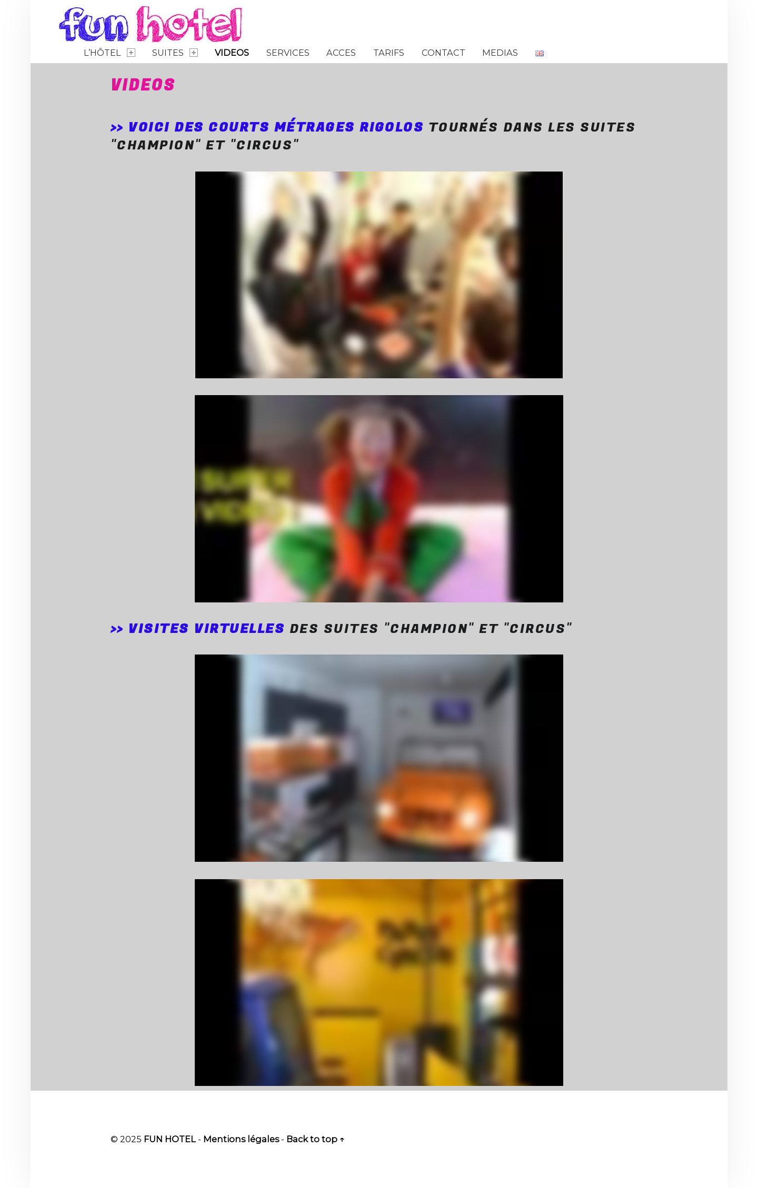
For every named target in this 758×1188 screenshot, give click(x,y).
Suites (174, 52)
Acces (341, 52)
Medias (500, 52)
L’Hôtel (109, 52)
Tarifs (388, 52)
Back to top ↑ (315, 1139)
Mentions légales (241, 1139)
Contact (443, 52)
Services (288, 52)
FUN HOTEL (170, 1139)
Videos (232, 52)
